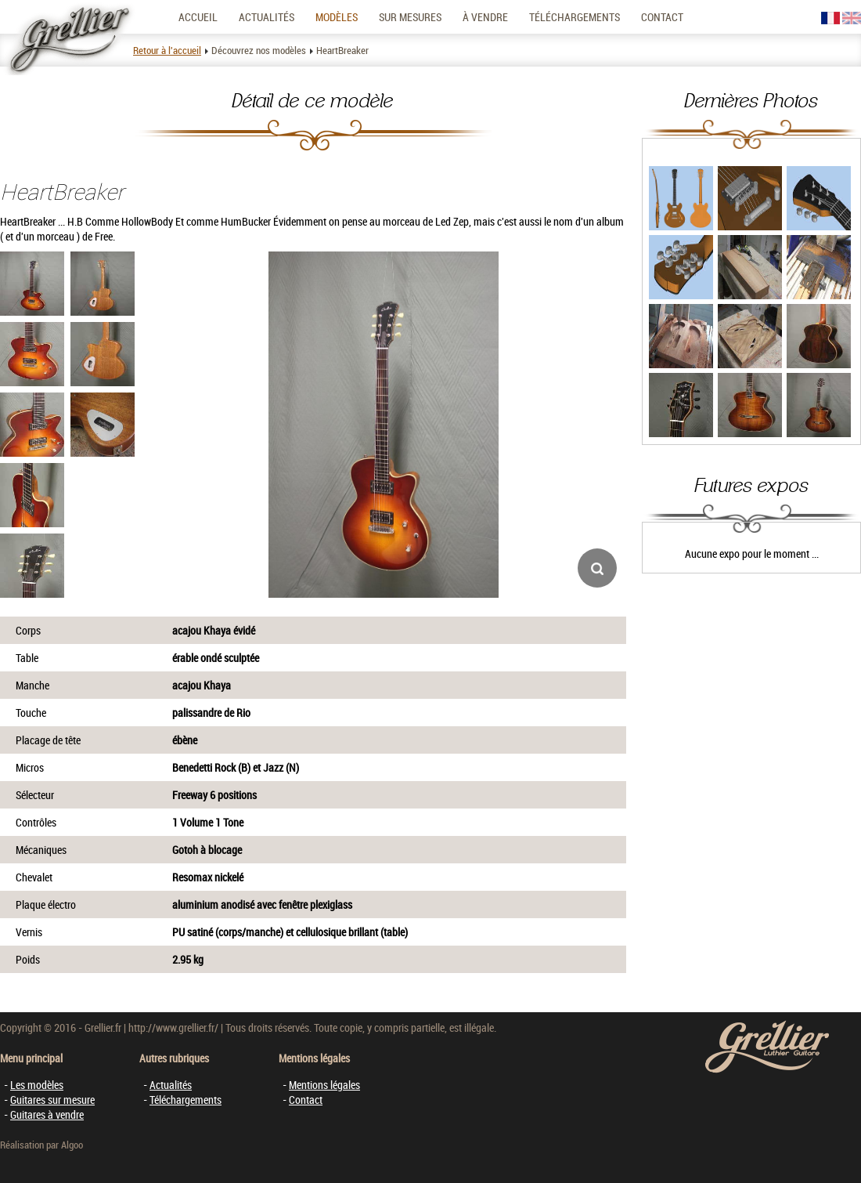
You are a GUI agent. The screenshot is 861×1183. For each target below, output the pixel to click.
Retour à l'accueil (167, 50)
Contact (662, 16)
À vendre (485, 16)
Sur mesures (410, 16)
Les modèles (36, 1084)
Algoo (72, 1145)
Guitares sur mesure (52, 1099)
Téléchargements (574, 16)
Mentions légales (324, 1084)
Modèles (336, 16)
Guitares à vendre (47, 1114)
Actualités (266, 16)
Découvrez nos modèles (258, 50)
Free (104, 236)
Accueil (198, 16)
